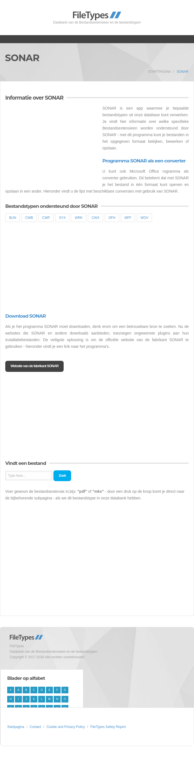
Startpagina (159, 72)
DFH (111, 218)
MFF (128, 218)
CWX (95, 218)
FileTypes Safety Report (108, 727)
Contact (35, 727)
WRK (78, 218)
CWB (29, 218)
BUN (12, 218)
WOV (145, 218)
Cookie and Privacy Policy (65, 727)
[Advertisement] (51, 143)
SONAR (182, 72)
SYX (62, 218)
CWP (46, 218)
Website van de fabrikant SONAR (34, 366)
